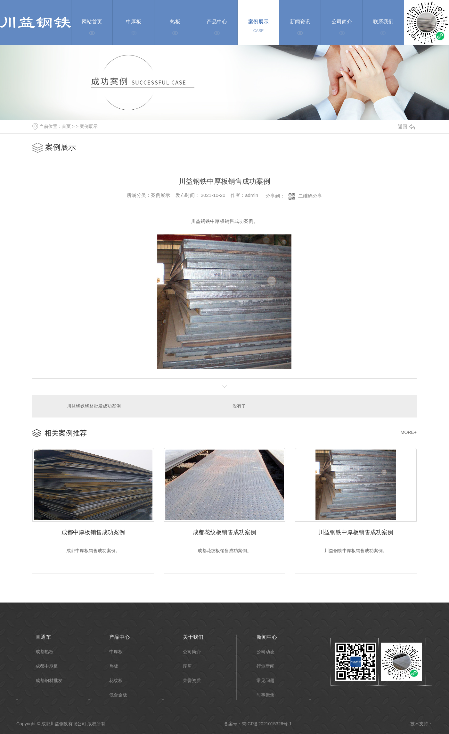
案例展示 (89, 126)
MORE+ (409, 432)
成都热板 (44, 651)
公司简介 (192, 651)
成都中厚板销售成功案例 (93, 532)
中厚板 (116, 651)
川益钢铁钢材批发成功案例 (94, 406)
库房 (187, 666)
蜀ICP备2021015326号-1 (267, 723)
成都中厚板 (47, 666)
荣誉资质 (192, 680)
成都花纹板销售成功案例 (224, 532)
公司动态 (265, 651)
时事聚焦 (265, 695)
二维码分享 (310, 195)
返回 (406, 126)
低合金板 (118, 695)
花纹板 (116, 680)
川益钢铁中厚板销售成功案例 (355, 532)
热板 (113, 666)
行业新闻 (265, 666)
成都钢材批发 (49, 680)
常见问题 (265, 680)
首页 (66, 126)
